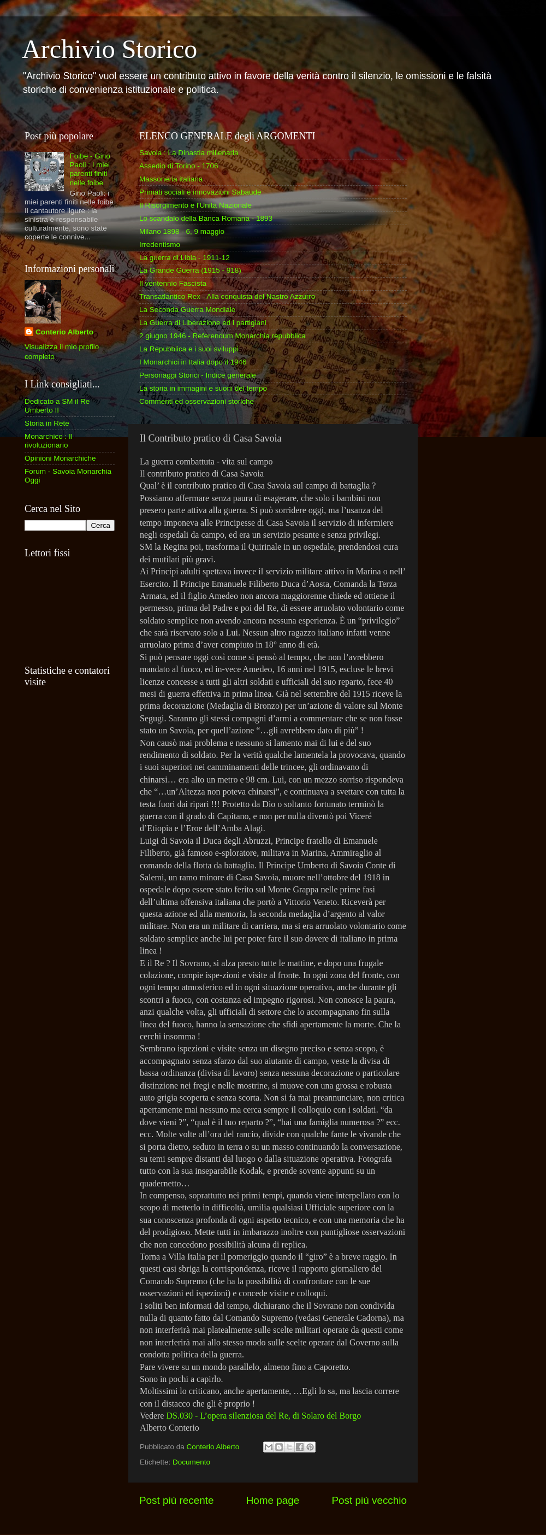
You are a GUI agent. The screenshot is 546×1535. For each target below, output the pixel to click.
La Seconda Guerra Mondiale (187, 309)
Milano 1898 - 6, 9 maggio (181, 231)
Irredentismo (159, 244)
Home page (273, 1500)
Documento (191, 1462)
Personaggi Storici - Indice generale (197, 375)
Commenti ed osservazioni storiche (196, 401)
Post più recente (176, 1500)
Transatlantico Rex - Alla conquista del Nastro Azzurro (227, 296)
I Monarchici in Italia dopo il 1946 (193, 362)
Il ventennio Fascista (172, 283)
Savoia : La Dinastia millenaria (189, 153)
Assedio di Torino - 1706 (178, 166)
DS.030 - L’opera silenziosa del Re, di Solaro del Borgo (262, 1415)
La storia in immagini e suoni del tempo (203, 388)
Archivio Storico (109, 48)
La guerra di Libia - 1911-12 (184, 258)
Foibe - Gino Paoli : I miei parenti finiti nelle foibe (89, 169)
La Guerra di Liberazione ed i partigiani (202, 323)
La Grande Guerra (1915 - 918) (190, 270)
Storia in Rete (47, 423)
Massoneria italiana (171, 179)
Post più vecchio (369, 1500)
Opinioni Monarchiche (60, 458)
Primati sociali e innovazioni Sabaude (200, 192)
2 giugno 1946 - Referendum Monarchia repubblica (222, 336)
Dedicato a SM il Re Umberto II (57, 405)
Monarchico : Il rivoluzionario (49, 440)
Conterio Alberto (64, 332)
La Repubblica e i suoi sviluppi (189, 349)
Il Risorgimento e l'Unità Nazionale (195, 205)
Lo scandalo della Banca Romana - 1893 (205, 218)
